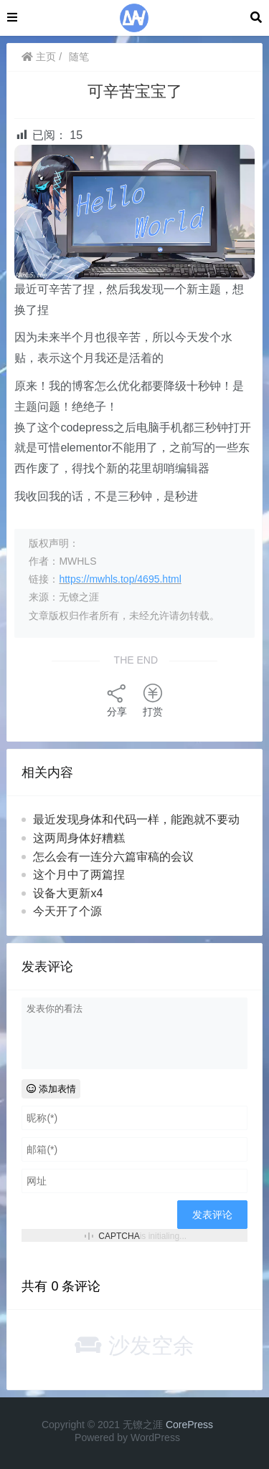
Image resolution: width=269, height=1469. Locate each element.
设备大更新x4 (68, 893)
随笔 (79, 56)
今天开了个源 (67, 911)
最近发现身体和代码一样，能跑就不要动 (136, 819)
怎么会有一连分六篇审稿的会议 (113, 857)
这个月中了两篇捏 (79, 875)
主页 (39, 56)
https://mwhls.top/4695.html (120, 579)
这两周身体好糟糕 (79, 838)
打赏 (153, 699)
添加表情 (51, 1088)
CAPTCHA (118, 1236)
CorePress (189, 1424)
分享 (117, 699)
